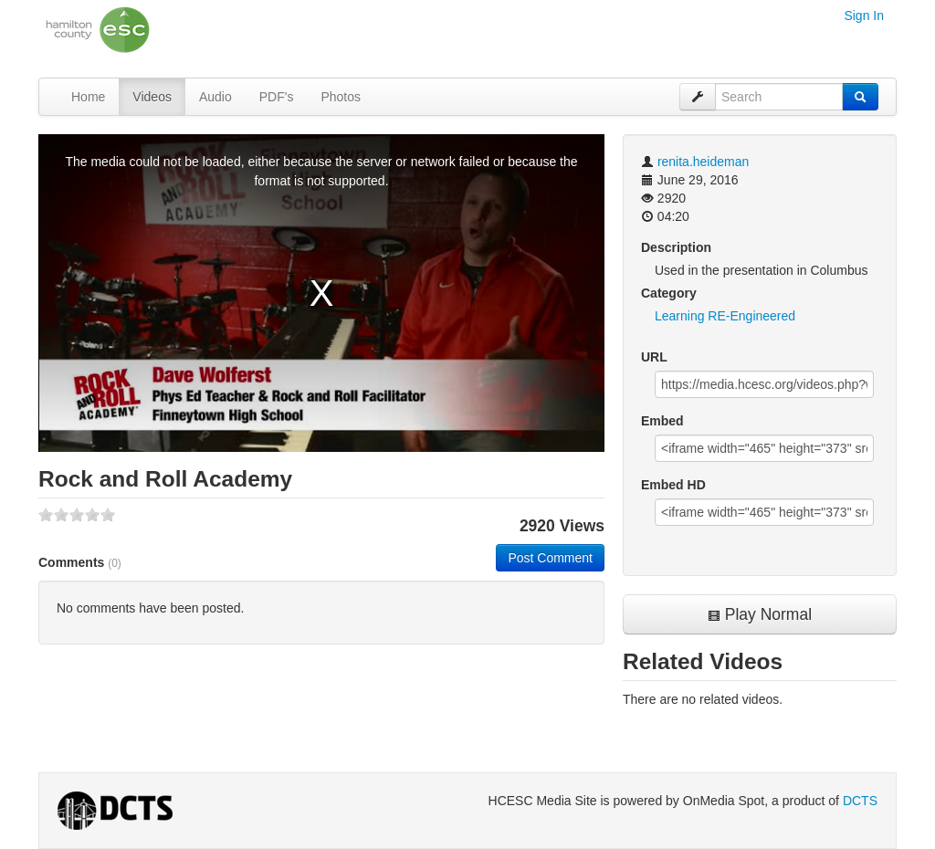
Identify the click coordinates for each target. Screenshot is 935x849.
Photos (340, 96)
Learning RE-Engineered (725, 316)
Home (88, 96)
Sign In (864, 15)
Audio (215, 96)
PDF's (276, 96)
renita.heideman (703, 161)
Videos (152, 96)
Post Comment (550, 557)
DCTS (860, 800)
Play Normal (760, 614)
